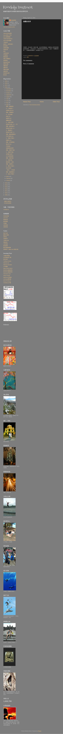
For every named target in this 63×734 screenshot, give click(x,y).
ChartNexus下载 (7, 282)
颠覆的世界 (8, 120)
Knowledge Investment (18, 7)
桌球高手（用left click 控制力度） (11, 249)
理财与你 (5, 67)
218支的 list (6, 209)
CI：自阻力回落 (9, 122)
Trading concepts (7, 261)
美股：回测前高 (9, 112)
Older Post (56, 101)
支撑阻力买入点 (9, 110)
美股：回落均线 (9, 158)
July (7, 98)
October (8, 92)
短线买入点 (8, 118)
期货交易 (5, 56)
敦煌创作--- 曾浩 (10, 162)
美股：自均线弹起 (10, 142)
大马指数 (5, 266)
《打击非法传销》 (7, 203)
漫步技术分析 (6, 62)
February (8, 178)
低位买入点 (8, 144)
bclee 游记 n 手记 (7, 35)
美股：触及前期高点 (11, 134)
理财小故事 (6, 69)
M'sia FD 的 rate (7, 281)
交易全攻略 (6, 47)
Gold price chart (7, 273)
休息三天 (8, 116)
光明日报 (5, 226)
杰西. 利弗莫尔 (6, 58)
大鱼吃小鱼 (6, 240)
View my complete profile (9, 27)
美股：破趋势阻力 (10, 172)
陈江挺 (5, 74)
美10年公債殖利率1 (8, 270)
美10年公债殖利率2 (8, 272)
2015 (6, 182)
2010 (6, 192)
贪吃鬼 (5, 236)
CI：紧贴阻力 (9, 130)
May (7, 102)
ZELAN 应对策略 (7, 40)
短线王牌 (5, 71)
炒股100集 (5, 64)
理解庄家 (5, 65)
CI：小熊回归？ (9, 108)
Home (42, 101)
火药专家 (5, 244)
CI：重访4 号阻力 (10, 166)
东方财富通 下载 (7, 257)
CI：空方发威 (9, 114)
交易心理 (5, 49)
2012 (6, 188)
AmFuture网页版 (7, 279)
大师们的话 (6, 53)
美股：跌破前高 (9, 106)
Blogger (39, 731)
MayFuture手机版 (7, 277)
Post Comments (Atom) (34, 104)
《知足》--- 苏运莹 (10, 170)
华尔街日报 (6, 216)
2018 (6, 83)
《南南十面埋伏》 (7, 201)
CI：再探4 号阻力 (10, 138)
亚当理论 (5, 46)
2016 (6, 87)
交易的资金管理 (9, 148)
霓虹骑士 (5, 242)
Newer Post (27, 101)
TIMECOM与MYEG (7, 38)
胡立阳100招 (6, 73)
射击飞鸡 (5, 233)
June (7, 100)
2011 (6, 190)
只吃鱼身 (8, 146)
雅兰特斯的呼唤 (7, 247)
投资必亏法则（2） (10, 128)
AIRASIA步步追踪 (7, 33)
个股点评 (5, 42)
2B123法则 (8, 168)
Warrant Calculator (7, 264)
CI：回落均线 (9, 160)
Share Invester (6, 275)
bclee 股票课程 (6, 36)
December (8, 88)
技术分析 (5, 259)
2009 (6, 194)
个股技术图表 (6, 255)
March (7, 176)
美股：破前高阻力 (10, 126)
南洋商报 (5, 221)
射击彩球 (5, 245)
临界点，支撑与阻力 (8, 44)
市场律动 (5, 55)
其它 (28, 57)
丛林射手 (5, 238)
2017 (6, 85)
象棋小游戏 (6, 235)
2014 (6, 184)
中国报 (5, 223)
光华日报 (5, 225)
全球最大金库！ (9, 154)
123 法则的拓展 (9, 156)
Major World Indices (7, 268)
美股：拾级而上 (9, 164)
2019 (6, 81)
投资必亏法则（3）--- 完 (11, 124)
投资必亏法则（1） (10, 132)
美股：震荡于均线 (10, 150)
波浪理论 (5, 60)
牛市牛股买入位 (9, 136)
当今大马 (5, 217)
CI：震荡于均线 (9, 152)
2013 (6, 186)
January (8, 180)
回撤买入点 (8, 140)
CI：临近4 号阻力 (10, 174)
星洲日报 (5, 219)
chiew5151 (13, 20)
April (7, 104)
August (8, 96)
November (8, 90)
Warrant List (6, 262)
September (9, 94)
